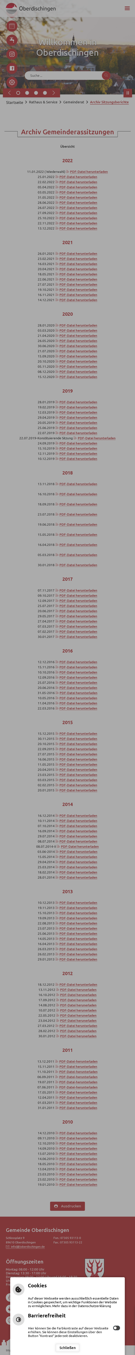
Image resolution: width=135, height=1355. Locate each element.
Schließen (68, 1348)
